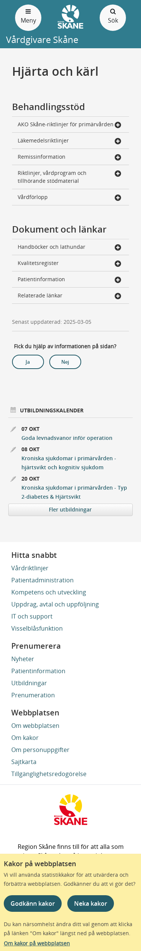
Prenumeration (33, 695)
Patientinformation (38, 671)
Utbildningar (29, 683)
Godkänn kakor (33, 903)
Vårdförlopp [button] (70, 197)
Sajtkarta (23, 762)
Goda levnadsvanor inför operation (66, 437)
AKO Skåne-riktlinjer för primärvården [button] (70, 125)
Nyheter (22, 659)
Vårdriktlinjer (30, 568)
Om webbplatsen (35, 725)
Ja (28, 361)
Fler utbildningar (70, 509)
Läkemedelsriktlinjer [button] (70, 141)
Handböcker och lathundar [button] (70, 247)
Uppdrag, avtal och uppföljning (55, 604)
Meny (28, 16)
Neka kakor (90, 903)
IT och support (32, 616)
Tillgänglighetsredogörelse (48, 774)
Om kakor (25, 738)
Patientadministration (42, 580)
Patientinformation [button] (70, 280)
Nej (65, 361)
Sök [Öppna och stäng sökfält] (113, 16)
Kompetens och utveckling (48, 592)
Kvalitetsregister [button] (70, 263)
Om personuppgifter (40, 750)
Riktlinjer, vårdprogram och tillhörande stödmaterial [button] (70, 176)
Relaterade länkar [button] (70, 296)
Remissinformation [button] (70, 157)
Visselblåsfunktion (37, 628)
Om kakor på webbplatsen (37, 943)
